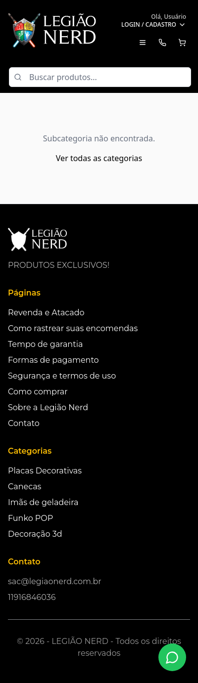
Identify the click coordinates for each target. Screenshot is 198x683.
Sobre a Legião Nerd (48, 407)
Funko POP (30, 518)
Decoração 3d (35, 534)
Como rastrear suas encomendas (73, 328)
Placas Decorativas (45, 470)
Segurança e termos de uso (62, 376)
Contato (24, 423)
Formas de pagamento (53, 360)
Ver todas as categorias (99, 158)
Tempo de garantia (45, 344)
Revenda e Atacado (46, 312)
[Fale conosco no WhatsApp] (172, 657)
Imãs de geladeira (43, 502)
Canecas (24, 486)
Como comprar (38, 391)
